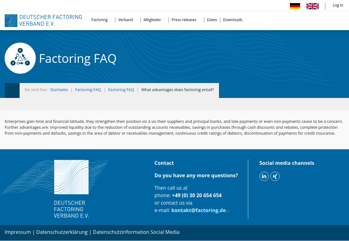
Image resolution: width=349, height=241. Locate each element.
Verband (125, 19)
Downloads (233, 19)
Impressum (18, 232)
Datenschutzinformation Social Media (136, 232)
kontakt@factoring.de (200, 210)
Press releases (184, 19)
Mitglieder (152, 19)
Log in (338, 5)
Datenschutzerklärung (62, 232)
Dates (212, 19)
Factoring (99, 19)
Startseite (59, 89)
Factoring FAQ (88, 89)
